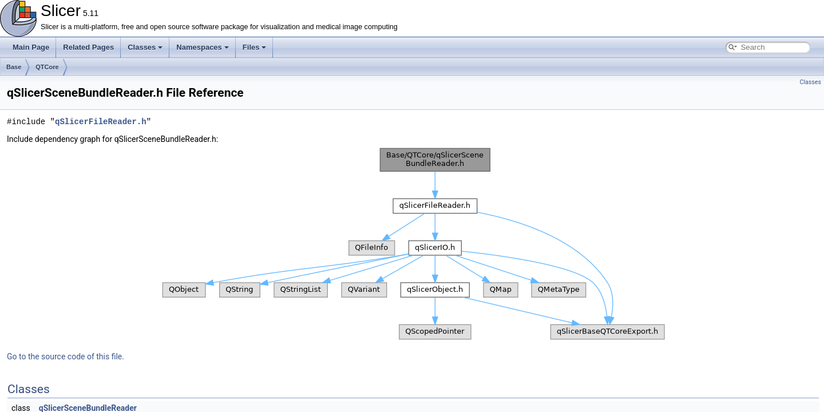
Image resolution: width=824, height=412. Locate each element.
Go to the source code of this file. (65, 356)
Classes (145, 47)
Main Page (31, 47)
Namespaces (202, 47)
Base (13, 67)
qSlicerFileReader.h (100, 121)
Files (255, 47)
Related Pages (88, 47)
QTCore (46, 67)
